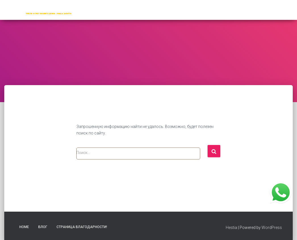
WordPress (272, 227)
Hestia (231, 227)
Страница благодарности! (82, 227)
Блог (42, 227)
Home (24, 227)
